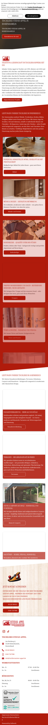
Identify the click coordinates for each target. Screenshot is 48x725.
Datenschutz (14, 715)
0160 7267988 (9, 654)
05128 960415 (9, 650)
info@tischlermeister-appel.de (15, 658)
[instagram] (4, 632)
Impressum (6, 715)
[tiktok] (8, 632)
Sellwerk (13, 723)
